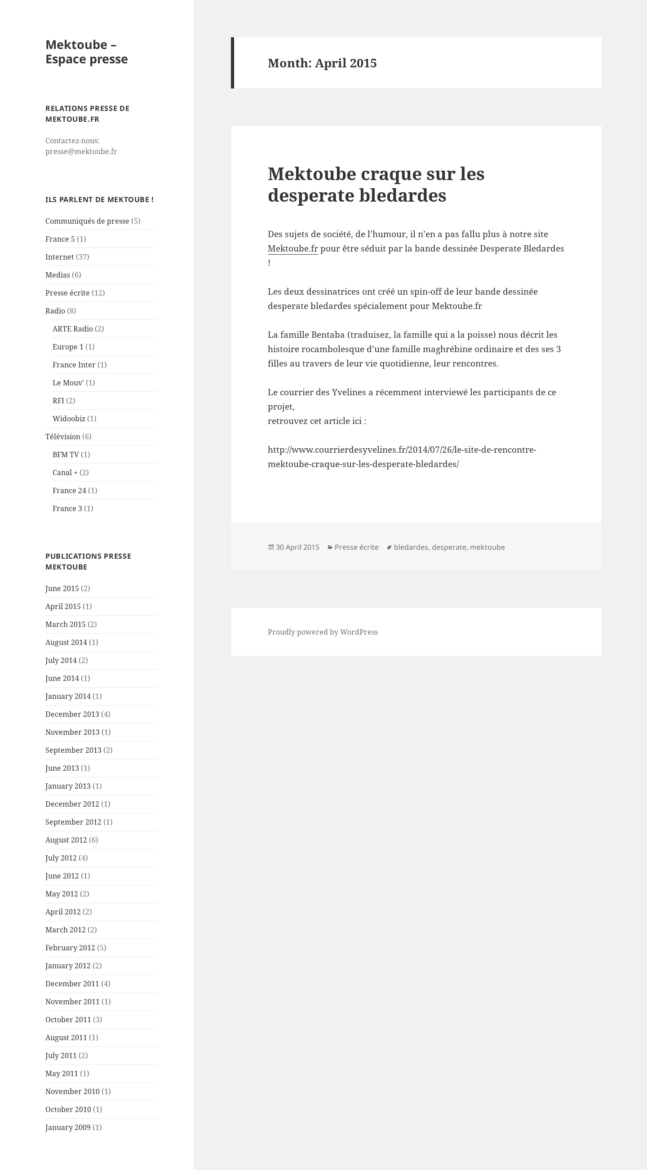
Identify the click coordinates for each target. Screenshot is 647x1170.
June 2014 (62, 678)
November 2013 (72, 732)
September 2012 (73, 822)
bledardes (411, 547)
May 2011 (61, 1073)
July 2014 (61, 660)
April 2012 (63, 912)
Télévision (62, 437)
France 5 (60, 239)
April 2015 (63, 606)
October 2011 (68, 1019)
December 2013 (72, 714)
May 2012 (61, 894)
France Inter (74, 365)
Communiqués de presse (87, 221)
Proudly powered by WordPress (323, 632)
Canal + (65, 472)
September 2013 (73, 750)
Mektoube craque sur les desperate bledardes (376, 184)
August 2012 (66, 840)
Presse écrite (67, 293)
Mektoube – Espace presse (86, 51)
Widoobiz (69, 419)
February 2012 (70, 948)
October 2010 (68, 1109)
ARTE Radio (73, 329)
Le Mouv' (68, 383)
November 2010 (72, 1091)
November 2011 (72, 1002)
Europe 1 (68, 347)
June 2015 (62, 588)
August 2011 (66, 1037)
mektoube (487, 547)
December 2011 (72, 984)
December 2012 (72, 804)
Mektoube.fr (293, 248)
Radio (55, 311)
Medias (57, 275)
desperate (449, 547)
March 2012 (65, 930)
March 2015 (65, 624)
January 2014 (68, 696)
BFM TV (66, 454)
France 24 (69, 490)
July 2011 (61, 1055)
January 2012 (68, 966)
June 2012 (62, 876)
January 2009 (68, 1127)
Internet (59, 257)
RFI (58, 401)
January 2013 (68, 786)
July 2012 (61, 858)
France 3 (67, 508)
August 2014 (66, 642)
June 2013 (62, 768)
